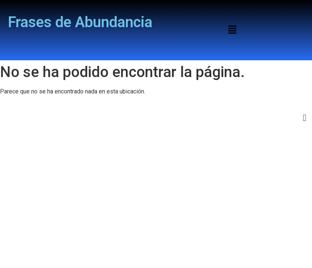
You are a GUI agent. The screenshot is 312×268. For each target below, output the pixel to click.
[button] (232, 30)
